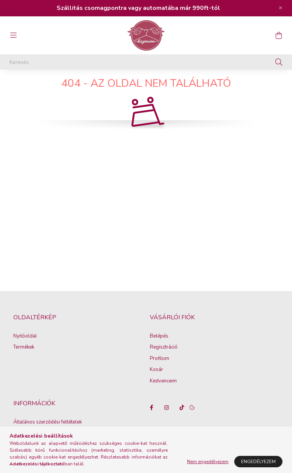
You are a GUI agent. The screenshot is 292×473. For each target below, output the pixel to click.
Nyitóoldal (25, 352)
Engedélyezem (258, 462)
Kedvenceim (163, 396)
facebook (151, 422)
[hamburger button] (13, 35)
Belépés (159, 352)
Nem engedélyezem (208, 462)
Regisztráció (164, 363)
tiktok (181, 422)
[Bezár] (280, 8)
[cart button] (278, 35)
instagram (166, 422)
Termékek (23, 363)
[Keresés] (146, 62)
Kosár (156, 385)
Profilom (159, 374)
